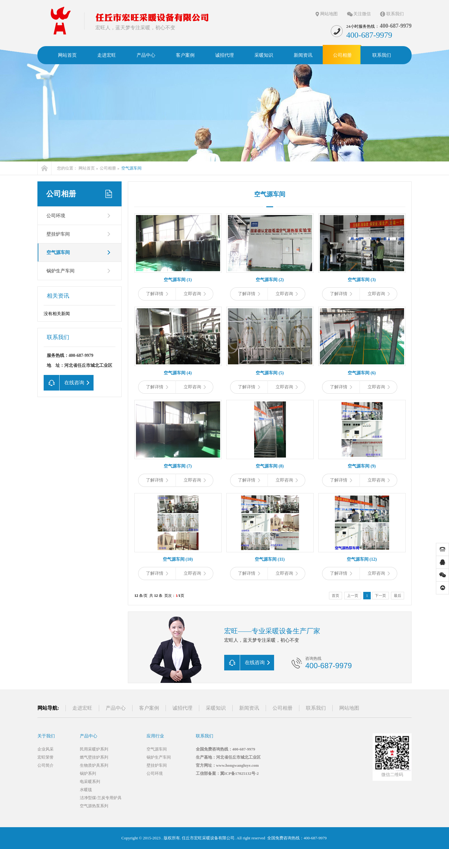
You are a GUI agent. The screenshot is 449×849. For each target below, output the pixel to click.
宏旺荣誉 (45, 757)
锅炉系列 (88, 773)
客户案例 (149, 708)
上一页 (352, 595)
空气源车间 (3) (362, 279)
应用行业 (155, 736)
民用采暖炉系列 (94, 749)
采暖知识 (216, 708)
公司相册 (108, 168)
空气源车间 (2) (270, 279)
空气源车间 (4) (178, 373)
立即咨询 (195, 293)
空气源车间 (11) (270, 559)
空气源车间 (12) (362, 559)
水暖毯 (86, 789)
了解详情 (157, 293)
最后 (397, 595)
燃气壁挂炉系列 (94, 757)
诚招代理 (182, 708)
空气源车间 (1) (178, 279)
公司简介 (45, 765)
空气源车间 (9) (362, 466)
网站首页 (87, 168)
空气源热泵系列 (94, 805)
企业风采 (45, 749)
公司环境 (55, 215)
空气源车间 (131, 168)
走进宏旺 (82, 708)
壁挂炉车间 (58, 234)
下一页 (380, 595)
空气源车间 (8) (270, 466)
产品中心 (116, 708)
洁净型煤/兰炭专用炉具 (101, 797)
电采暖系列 (90, 781)
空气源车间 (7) (178, 466)
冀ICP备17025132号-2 (239, 773)
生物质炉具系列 (94, 765)
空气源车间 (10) (178, 559)
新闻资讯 (249, 708)
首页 (335, 595)
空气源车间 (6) (362, 373)
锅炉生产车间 (60, 270)
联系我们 (395, 14)
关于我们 (46, 736)
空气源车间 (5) (270, 373)
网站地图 (329, 14)
